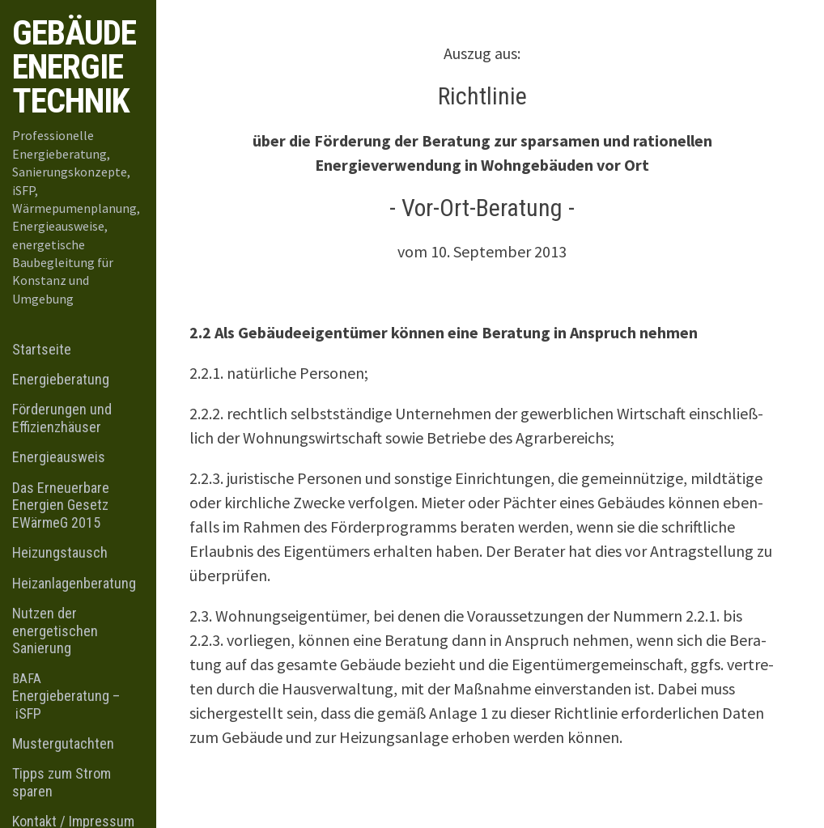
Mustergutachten (63, 743)
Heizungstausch (60, 552)
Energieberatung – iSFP (66, 696)
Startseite (41, 349)
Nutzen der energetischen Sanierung (55, 630)
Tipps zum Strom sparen (61, 782)
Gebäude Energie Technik (74, 67)
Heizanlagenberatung (74, 583)
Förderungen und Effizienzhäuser (62, 418)
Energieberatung (60, 379)
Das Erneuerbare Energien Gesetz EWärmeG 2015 (60, 505)
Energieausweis (58, 456)
